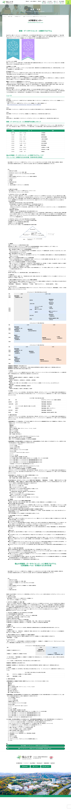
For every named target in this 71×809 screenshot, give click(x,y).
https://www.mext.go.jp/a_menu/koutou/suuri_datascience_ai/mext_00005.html (22, 117)
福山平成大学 (54, 775)
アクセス (57, 2)
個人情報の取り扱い (17, 775)
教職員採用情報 (47, 775)
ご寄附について (55, 1)
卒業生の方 (39, 1)
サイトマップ (25, 775)
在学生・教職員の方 (33, 1)
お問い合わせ (51, 2)
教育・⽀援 (10, 16)
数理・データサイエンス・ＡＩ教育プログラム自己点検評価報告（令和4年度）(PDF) (35, 760)
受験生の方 (27, 1)
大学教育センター (18, 16)
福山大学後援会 (32, 775)
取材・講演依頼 (61, 1)
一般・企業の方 (49, 1)
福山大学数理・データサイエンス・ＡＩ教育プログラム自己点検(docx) (35, 757)
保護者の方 (44, 1)
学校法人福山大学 (40, 775)
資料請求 (44, 2)
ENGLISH (62, 2)
